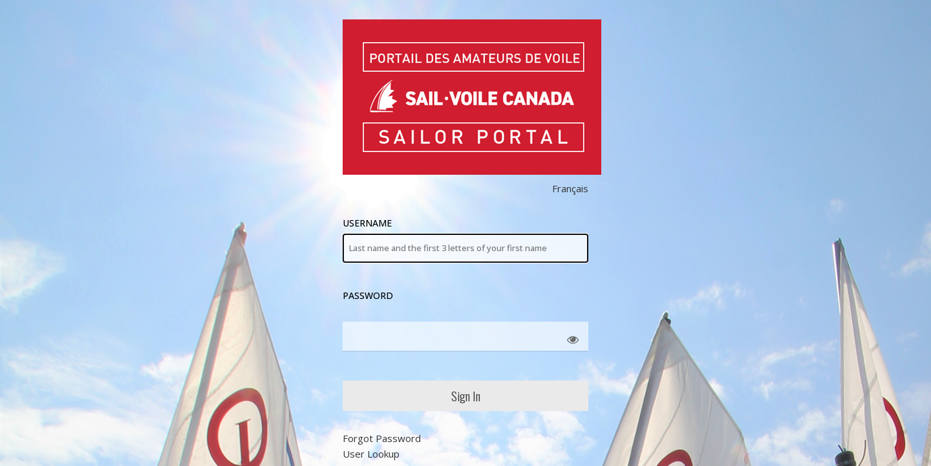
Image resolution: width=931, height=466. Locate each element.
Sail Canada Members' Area (472, 97)
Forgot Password (382, 438)
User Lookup (371, 453)
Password (368, 295)
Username (465, 240)
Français (570, 188)
